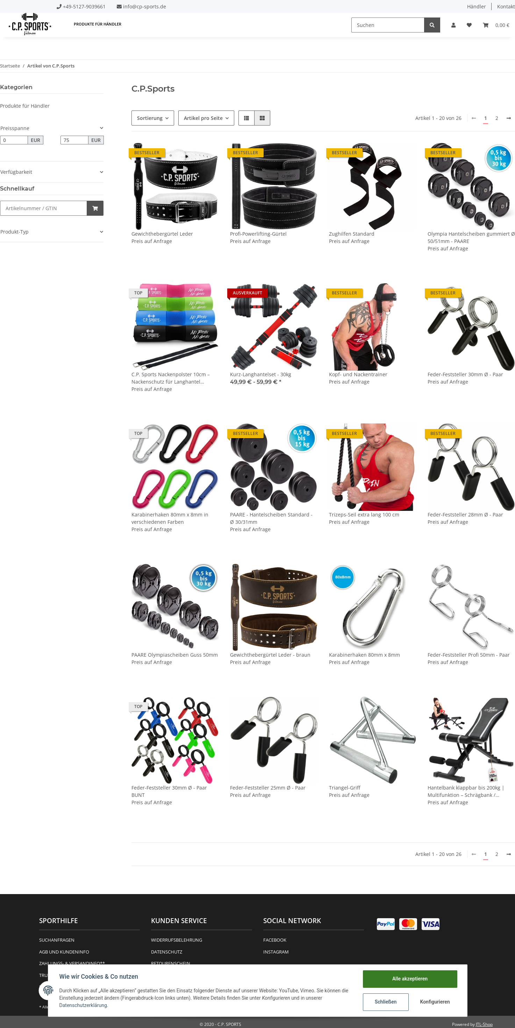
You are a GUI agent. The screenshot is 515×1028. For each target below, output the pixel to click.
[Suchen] (387, 25)
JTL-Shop (484, 1024)
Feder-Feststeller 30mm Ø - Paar (465, 374)
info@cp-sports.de (144, 6)
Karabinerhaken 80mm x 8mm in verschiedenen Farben (169, 518)
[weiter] (508, 118)
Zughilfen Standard (351, 233)
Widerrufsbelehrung (176, 940)
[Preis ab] (14, 140)
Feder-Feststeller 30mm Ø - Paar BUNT (169, 791)
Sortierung (150, 118)
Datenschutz (166, 952)
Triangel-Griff (344, 787)
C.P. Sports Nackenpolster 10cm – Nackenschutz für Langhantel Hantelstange (170, 378)
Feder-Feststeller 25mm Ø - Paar (268, 787)
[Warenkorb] (496, 25)
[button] (453, 25)
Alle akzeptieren (410, 978)
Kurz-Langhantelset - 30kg (260, 374)
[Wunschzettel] (469, 25)
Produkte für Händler (25, 105)
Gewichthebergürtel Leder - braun (270, 654)
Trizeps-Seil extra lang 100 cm (364, 514)
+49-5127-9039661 (84, 6)
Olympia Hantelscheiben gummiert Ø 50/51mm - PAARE (471, 237)
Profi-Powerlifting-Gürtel (258, 233)
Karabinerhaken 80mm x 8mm (364, 654)
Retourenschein (170, 963)
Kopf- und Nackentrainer (358, 374)
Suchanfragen (56, 940)
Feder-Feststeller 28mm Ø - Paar (465, 514)
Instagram (276, 952)
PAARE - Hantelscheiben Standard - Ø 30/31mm (271, 518)
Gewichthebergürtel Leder (162, 233)
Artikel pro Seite (203, 118)
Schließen (386, 1002)
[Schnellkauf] (43, 208)
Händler (476, 6)
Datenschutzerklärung (83, 1005)
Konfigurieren (435, 1002)
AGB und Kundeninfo (64, 952)
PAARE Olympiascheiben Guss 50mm (174, 654)
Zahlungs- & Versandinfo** (72, 963)
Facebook (274, 940)
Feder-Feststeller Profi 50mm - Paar (469, 654)
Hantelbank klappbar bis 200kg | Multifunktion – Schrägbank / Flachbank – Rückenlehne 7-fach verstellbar (466, 791)
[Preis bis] (74, 140)
